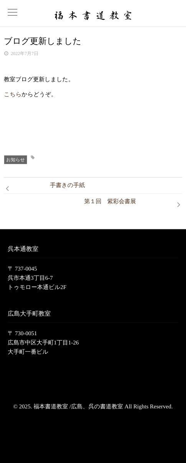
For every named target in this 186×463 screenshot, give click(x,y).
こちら (13, 95)
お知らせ (15, 159)
